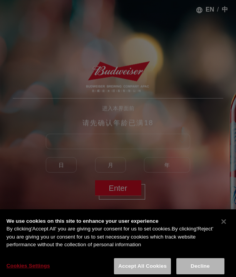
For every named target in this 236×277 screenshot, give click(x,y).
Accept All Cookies (142, 267)
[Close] (223, 223)
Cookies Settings (28, 267)
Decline (200, 267)
